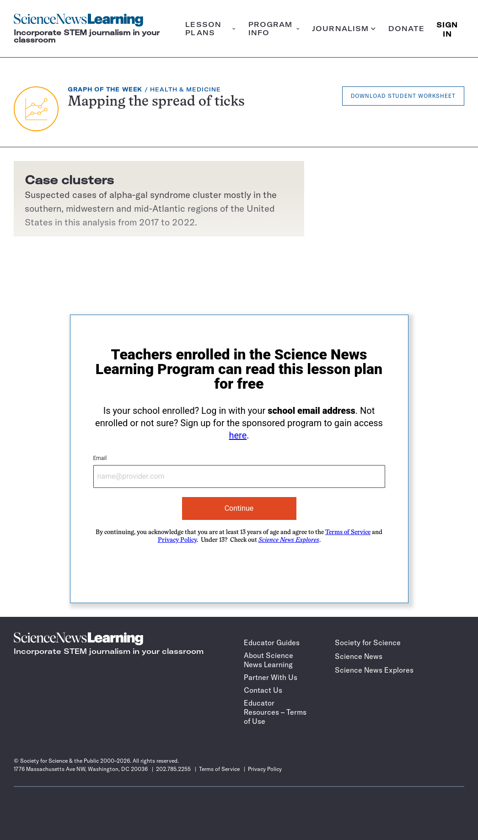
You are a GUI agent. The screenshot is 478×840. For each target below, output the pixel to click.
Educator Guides (272, 642)
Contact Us (263, 690)
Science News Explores (374, 669)
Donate (406, 28)
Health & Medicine (185, 89)
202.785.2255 (173, 768)
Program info (273, 28)
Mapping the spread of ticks (156, 102)
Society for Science (368, 642)
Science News (358, 656)
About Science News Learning (268, 660)
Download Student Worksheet (403, 95)
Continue (239, 508)
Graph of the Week (105, 89)
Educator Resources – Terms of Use (275, 712)
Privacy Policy (177, 540)
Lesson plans (210, 28)
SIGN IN (447, 29)
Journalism (344, 28)
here (238, 435)
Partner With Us (270, 677)
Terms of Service (348, 532)
